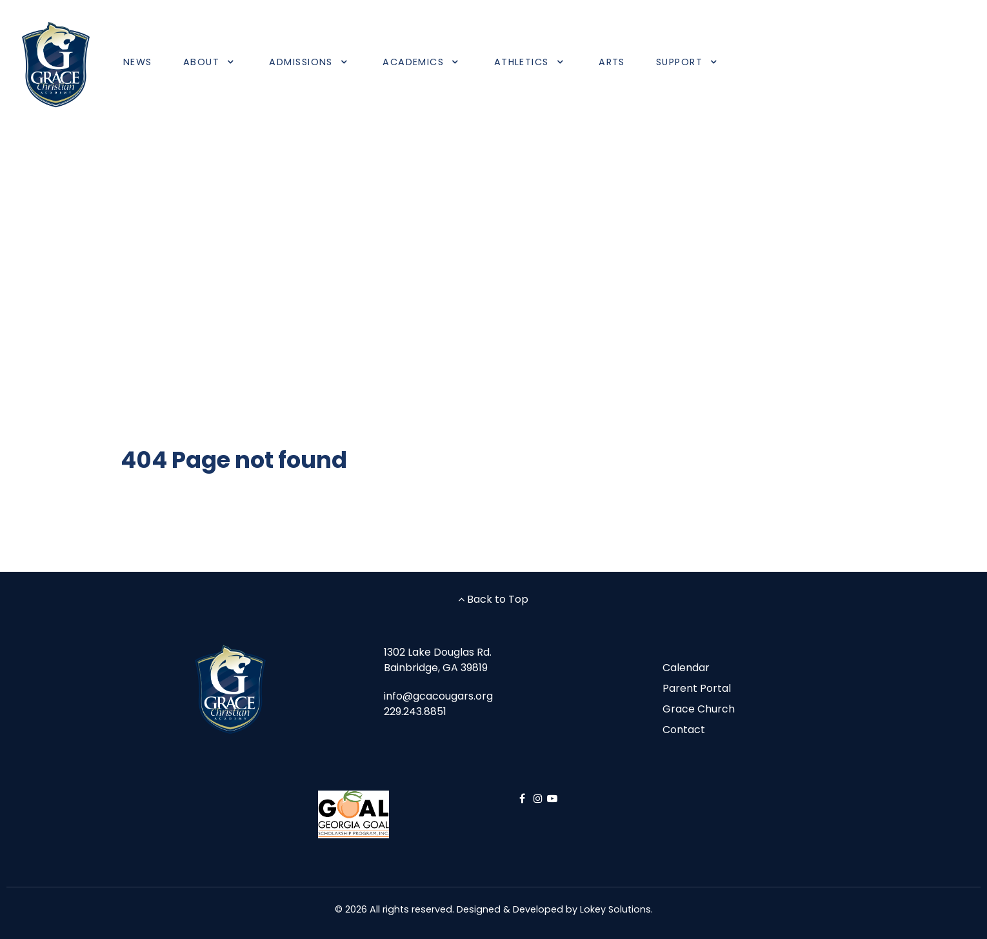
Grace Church (699, 709)
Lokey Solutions (615, 909)
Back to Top (493, 599)
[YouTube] (552, 798)
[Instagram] (540, 798)
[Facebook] (523, 798)
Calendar (686, 667)
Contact (684, 729)
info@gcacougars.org (438, 696)
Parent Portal (697, 688)
